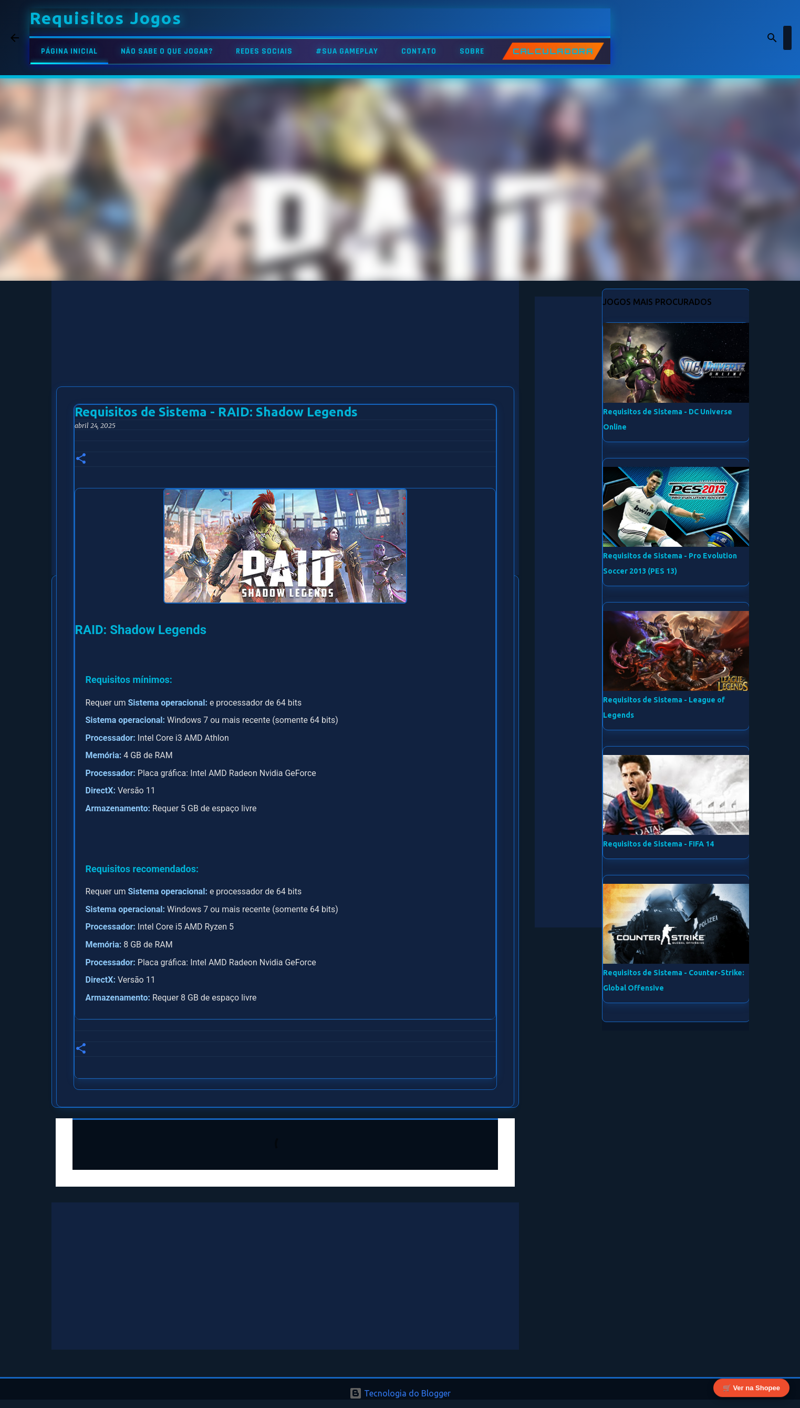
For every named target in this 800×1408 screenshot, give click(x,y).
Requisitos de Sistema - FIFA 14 (658, 844)
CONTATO (419, 51)
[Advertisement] (285, 354)
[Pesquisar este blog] (736, 37)
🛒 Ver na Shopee (751, 1386)
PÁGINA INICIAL (69, 51)
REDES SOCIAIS (264, 51)
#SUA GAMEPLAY (347, 51)
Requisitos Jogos (105, 17)
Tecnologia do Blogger (400, 1393)
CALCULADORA (553, 51)
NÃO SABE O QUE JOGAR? (167, 51)
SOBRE (472, 51)
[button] (81, 459)
